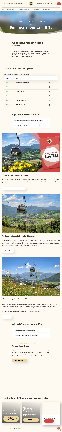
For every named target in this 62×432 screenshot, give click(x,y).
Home (3, 428)
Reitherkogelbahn (11, 9)
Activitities (9, 428)
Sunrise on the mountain (49, 418)
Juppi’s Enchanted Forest (33, 242)
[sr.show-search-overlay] (5, 4)
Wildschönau (36, 9)
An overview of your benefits (14, 188)
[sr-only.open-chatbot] (59, 429)
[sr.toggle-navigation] (2, 4)
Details (7, 317)
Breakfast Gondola (10, 411)
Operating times (46, 9)
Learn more (8, 250)
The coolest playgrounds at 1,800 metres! (28, 410)
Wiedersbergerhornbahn (24, 9)
